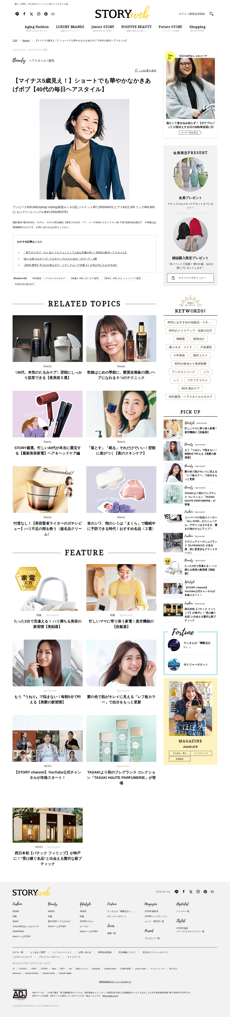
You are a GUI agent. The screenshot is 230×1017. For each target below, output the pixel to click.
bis (70, 969)
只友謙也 (206, 347)
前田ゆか (199, 338)
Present (149, 931)
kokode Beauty (31, 973)
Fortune (111, 904)
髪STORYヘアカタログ (59, 921)
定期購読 (180, 759)
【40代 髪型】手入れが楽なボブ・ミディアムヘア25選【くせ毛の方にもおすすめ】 (70, 265)
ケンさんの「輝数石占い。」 (121, 911)
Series (110, 926)
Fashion (17, 904)
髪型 (51, 60)
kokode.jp (17, 973)
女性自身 (96, 969)
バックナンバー (201, 753)
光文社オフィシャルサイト (155, 952)
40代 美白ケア (190, 388)
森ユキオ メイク (180, 347)
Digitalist (182, 904)
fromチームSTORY (22, 936)
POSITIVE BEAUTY (24, 284)
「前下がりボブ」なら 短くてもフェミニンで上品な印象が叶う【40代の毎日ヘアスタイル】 (75, 252)
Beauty (19, 60)
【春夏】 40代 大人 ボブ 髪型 (84, 278)
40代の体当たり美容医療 (190, 363)
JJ (14, 969)
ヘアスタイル (37, 60)
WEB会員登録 (105, 952)
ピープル (84, 926)
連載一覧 (111, 933)
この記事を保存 (147, 70)
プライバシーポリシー (49, 957)
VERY (34, 969)
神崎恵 (180, 338)
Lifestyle (85, 904)
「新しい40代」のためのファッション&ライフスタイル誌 (40, 4)
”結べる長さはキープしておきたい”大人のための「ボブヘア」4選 (60, 258)
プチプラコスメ (197, 380)
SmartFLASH (110, 969)
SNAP (16, 921)
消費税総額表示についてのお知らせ (115, 982)
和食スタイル (82, 969)
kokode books (49, 973)
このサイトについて (22, 957)
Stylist (180, 921)
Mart (54, 969)
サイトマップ (73, 957)
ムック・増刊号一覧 (154, 921)
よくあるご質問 (37, 952)
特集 (15, 916)
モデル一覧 (18, 952)
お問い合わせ (84, 952)
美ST (62, 969)
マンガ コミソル (157, 969)
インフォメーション (62, 952)
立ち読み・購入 (180, 753)
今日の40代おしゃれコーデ (26, 926)
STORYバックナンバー (156, 916)
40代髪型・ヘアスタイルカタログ (48, 278)
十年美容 (179, 355)
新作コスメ (200, 355)
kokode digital (65, 973)
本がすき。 (174, 969)
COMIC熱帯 (125, 969)
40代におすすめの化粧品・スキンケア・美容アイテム (192, 322)
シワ (206, 371)
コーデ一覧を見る (189, 132)
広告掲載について (127, 952)
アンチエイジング (183, 371)
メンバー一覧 (182, 911)
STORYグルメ (87, 921)
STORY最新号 (151, 911)
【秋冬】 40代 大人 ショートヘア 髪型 (123, 278)
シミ (176, 380)
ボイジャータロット (196, 664)
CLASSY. (23, 969)
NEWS (16, 911)
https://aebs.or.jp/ (110, 996)
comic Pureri (140, 969)
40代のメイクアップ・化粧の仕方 (190, 330)
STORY (44, 969)
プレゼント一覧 (152, 938)
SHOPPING (18, 931)
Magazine (151, 904)
